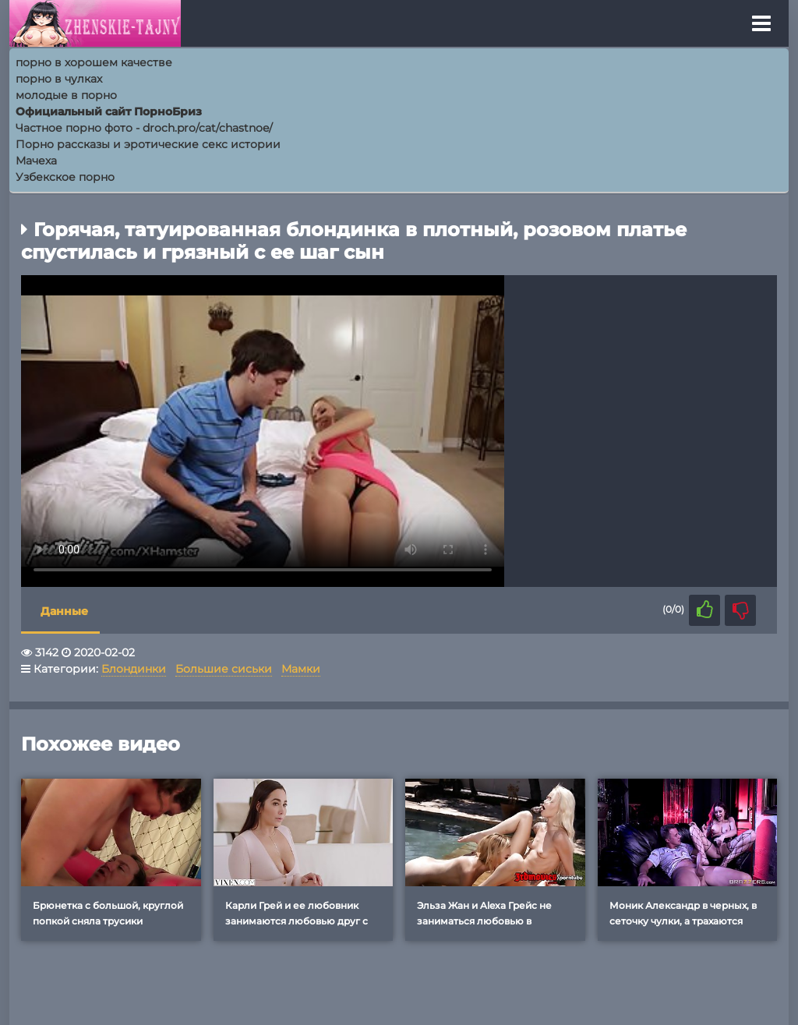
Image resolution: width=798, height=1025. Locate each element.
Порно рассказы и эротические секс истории (148, 144)
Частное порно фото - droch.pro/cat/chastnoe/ (144, 128)
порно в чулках (59, 79)
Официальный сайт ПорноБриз (109, 111)
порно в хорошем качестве (94, 62)
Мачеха (36, 161)
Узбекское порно (65, 177)
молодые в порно (66, 95)
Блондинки (133, 669)
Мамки (300, 669)
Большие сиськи (223, 669)
